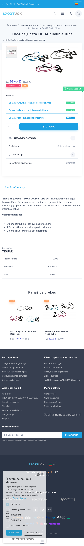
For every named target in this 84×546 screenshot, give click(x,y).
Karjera (5, 418)
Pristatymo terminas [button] (23, 137)
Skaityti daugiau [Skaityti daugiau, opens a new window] (19, 498)
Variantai (10, 95)
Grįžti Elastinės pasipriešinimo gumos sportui (23, 40)
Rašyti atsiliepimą (52, 406)
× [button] (42, 474)
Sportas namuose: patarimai (62, 414)
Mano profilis (50, 393)
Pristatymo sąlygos (53, 363)
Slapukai (6, 406)
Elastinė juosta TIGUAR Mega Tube (56, 332)
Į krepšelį (49, 126)
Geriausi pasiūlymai (53, 402)
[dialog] (24, 507)
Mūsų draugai (8, 414)
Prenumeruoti (72, 434)
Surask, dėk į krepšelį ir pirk (14, 371)
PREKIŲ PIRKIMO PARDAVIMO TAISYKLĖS (20, 398)
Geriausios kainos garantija (14, 375)
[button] (24, 538)
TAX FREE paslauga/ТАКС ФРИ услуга (62, 379)
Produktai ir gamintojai (12, 367)
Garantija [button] (16, 154)
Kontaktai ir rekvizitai (12, 410)
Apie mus (6, 393)
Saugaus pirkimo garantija (14, 363)
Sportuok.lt (53, 533)
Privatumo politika (10, 402)
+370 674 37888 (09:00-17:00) (18, 4)
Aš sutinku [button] (14, 533)
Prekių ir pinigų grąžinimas (56, 371)
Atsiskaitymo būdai (53, 367)
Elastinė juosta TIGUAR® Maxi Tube (23, 332)
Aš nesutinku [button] (33, 533)
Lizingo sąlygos (51, 375)
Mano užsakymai (51, 398)
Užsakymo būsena (10, 379)
